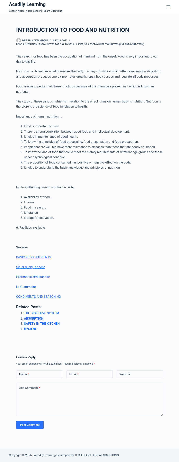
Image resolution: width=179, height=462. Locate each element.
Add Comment (29, 388)
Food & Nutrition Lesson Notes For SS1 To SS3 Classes (49, 44)
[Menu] (168, 7)
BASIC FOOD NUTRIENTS (33, 257)
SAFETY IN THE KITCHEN (42, 323)
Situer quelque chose (30, 267)
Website (125, 374)
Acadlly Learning (27, 4)
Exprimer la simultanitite (33, 277)
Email (74, 374)
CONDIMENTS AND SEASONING (38, 296)
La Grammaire (26, 287)
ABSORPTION (33, 318)
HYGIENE (30, 329)
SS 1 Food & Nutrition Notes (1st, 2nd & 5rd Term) (114, 44)
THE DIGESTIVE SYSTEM (41, 313)
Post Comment (30, 425)
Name (24, 374)
